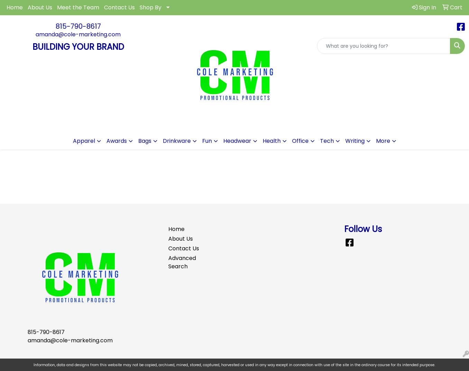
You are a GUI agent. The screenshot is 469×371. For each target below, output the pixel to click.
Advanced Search (182, 262)
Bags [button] (144, 141)
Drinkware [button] (177, 141)
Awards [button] (116, 141)
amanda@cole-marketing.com (78, 34)
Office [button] (300, 141)
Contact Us (119, 7)
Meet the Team (78, 7)
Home (15, 7)
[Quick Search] (383, 46)
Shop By (150, 7)
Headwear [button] (237, 141)
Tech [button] (327, 141)
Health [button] (272, 141)
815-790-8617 (78, 26)
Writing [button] (355, 141)
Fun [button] (207, 141)
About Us (40, 7)
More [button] (383, 141)
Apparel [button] (84, 141)
